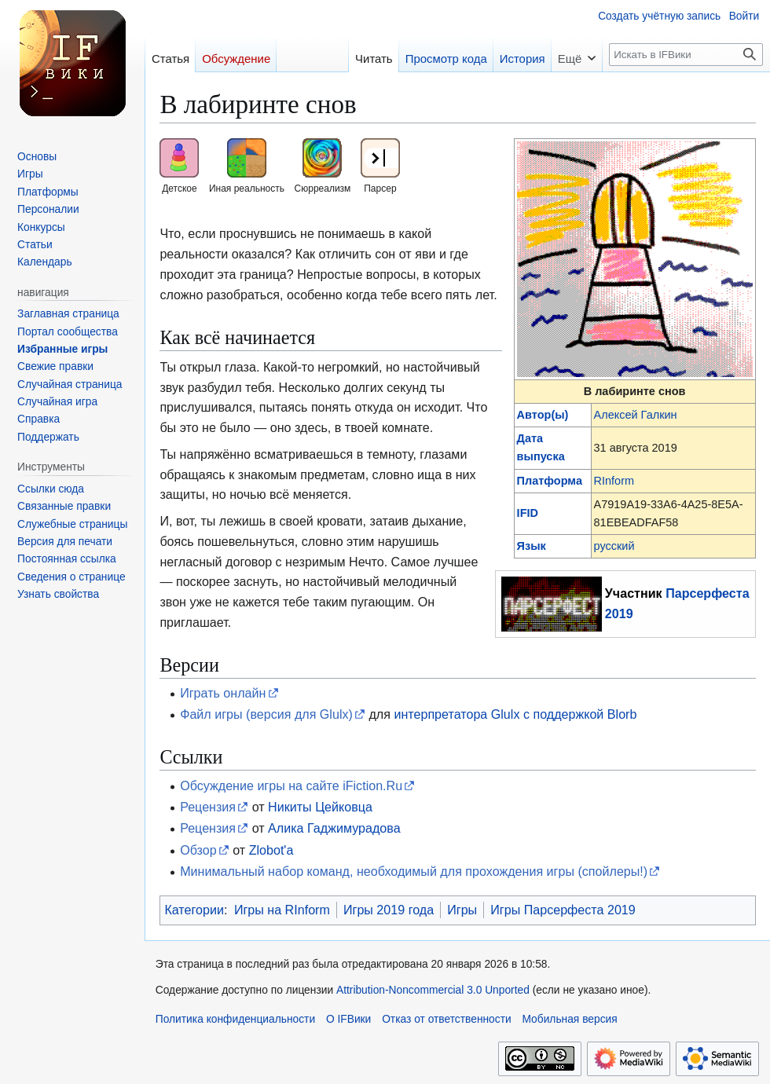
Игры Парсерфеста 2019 (563, 910)
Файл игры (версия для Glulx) (266, 714)
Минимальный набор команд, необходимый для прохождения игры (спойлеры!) (413, 871)
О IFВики (348, 1019)
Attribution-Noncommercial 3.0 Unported (433, 990)
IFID (527, 513)
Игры (462, 910)
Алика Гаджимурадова (334, 828)
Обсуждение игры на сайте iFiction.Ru (291, 785)
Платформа (549, 480)
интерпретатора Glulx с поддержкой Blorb (515, 714)
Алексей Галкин (635, 414)
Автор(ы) (543, 414)
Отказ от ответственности (447, 1019)
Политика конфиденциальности (235, 1019)
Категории (194, 910)
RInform (614, 480)
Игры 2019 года (388, 910)
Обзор (198, 850)
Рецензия (208, 807)
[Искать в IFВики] (686, 54)
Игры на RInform (282, 910)
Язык (531, 546)
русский (614, 546)
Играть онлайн (223, 693)
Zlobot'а (271, 850)
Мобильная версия (569, 1019)
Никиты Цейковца (320, 807)
